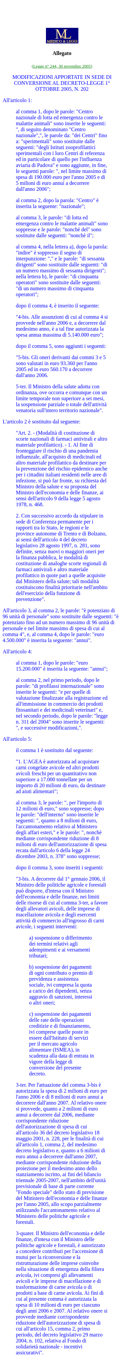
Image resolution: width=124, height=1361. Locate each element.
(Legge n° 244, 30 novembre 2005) (62, 66)
